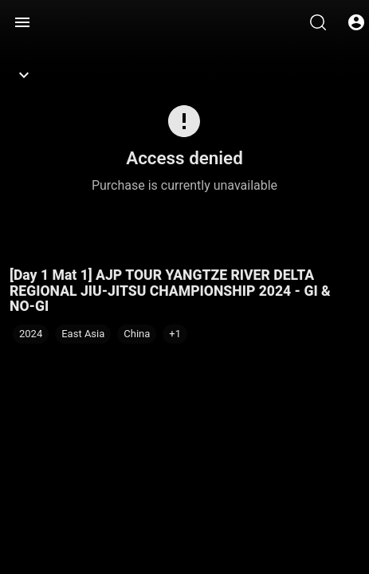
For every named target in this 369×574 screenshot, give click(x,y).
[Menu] (22, 22)
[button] (175, 334)
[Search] (318, 22)
